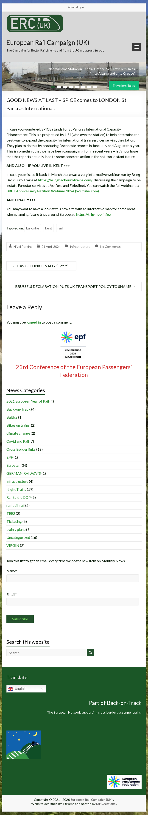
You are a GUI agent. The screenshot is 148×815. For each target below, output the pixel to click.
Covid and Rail (17, 441)
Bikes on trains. (18, 425)
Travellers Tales (123, 85)
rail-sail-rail (15, 505)
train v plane (15, 529)
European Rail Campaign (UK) (47, 42)
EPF (9, 457)
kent (48, 228)
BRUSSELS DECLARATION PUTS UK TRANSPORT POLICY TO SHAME (75, 286)
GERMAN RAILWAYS (23, 473)
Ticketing (14, 521)
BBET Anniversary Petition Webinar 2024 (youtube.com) (52, 191)
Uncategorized (18, 537)
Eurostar (32, 228)
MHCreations (105, 804)
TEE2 (10, 513)
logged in (33, 322)
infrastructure (80, 246)
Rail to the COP (18, 497)
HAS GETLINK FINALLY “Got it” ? (41, 266)
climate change (18, 433)
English (17, 689)
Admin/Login (76, 7)
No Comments (110, 246)
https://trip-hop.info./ (93, 214)
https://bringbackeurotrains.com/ (65, 180)
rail (60, 228)
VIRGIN (12, 545)
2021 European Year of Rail (27, 401)
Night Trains (16, 489)
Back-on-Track (18, 409)
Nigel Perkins (23, 246)
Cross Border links (21, 449)
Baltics (11, 417)
